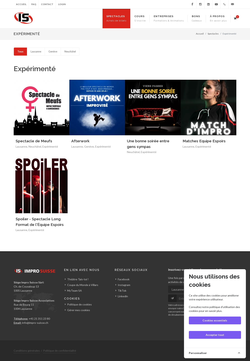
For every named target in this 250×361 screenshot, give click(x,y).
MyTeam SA (74, 290)
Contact (47, 4)
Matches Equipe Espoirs (204, 141)
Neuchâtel (70, 51)
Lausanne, (22, 146)
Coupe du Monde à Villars (82, 285)
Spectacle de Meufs (34, 141)
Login (62, 4)
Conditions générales (27, 350)
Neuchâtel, (35, 146)
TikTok (122, 290)
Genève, (89, 146)
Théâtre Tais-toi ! (78, 279)
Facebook (123, 279)
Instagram (124, 285)
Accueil (21, 4)
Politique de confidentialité (59, 350)
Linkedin (123, 296)
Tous (20, 51)
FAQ (33, 4)
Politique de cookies (79, 304)
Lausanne (36, 51)
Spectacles (213, 33)
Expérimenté (50, 146)
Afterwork (80, 141)
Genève (52, 51)
